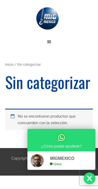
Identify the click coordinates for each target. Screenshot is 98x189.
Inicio (9, 64)
